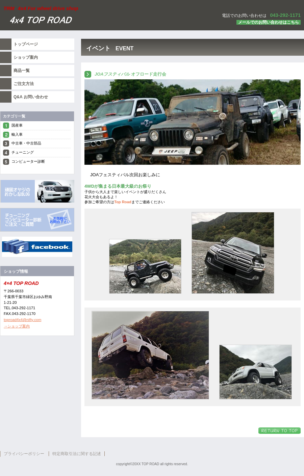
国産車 (17, 125)
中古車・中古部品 (26, 143)
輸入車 (17, 134)
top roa (37, 220)
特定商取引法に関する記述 (76, 453)
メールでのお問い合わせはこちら (268, 22)
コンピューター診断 (28, 161)
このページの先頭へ (279, 430)
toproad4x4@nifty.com (22, 320)
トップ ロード (84, 20)
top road (37, 191)
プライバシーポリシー (24, 453)
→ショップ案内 (17, 326)
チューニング (22, 152)
